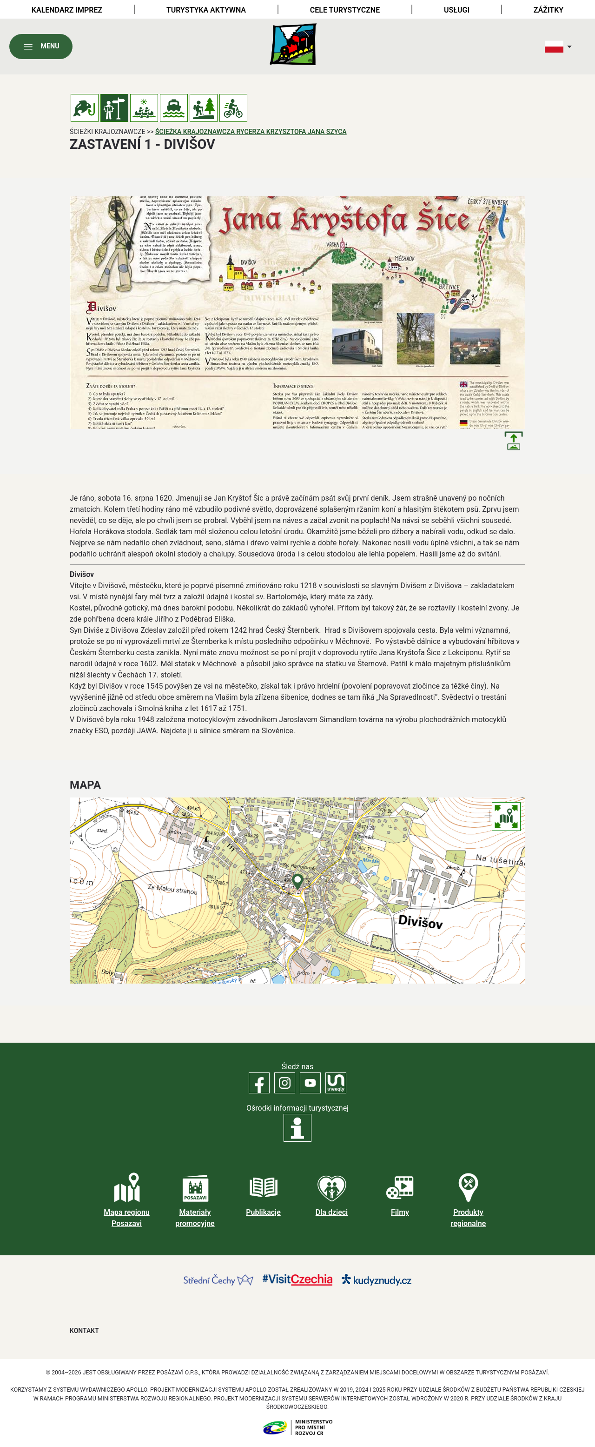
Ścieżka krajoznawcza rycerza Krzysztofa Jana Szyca (251, 131)
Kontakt (84, 1330)
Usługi (456, 10)
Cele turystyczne (345, 10)
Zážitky (548, 10)
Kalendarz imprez (67, 10)
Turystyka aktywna (206, 10)
